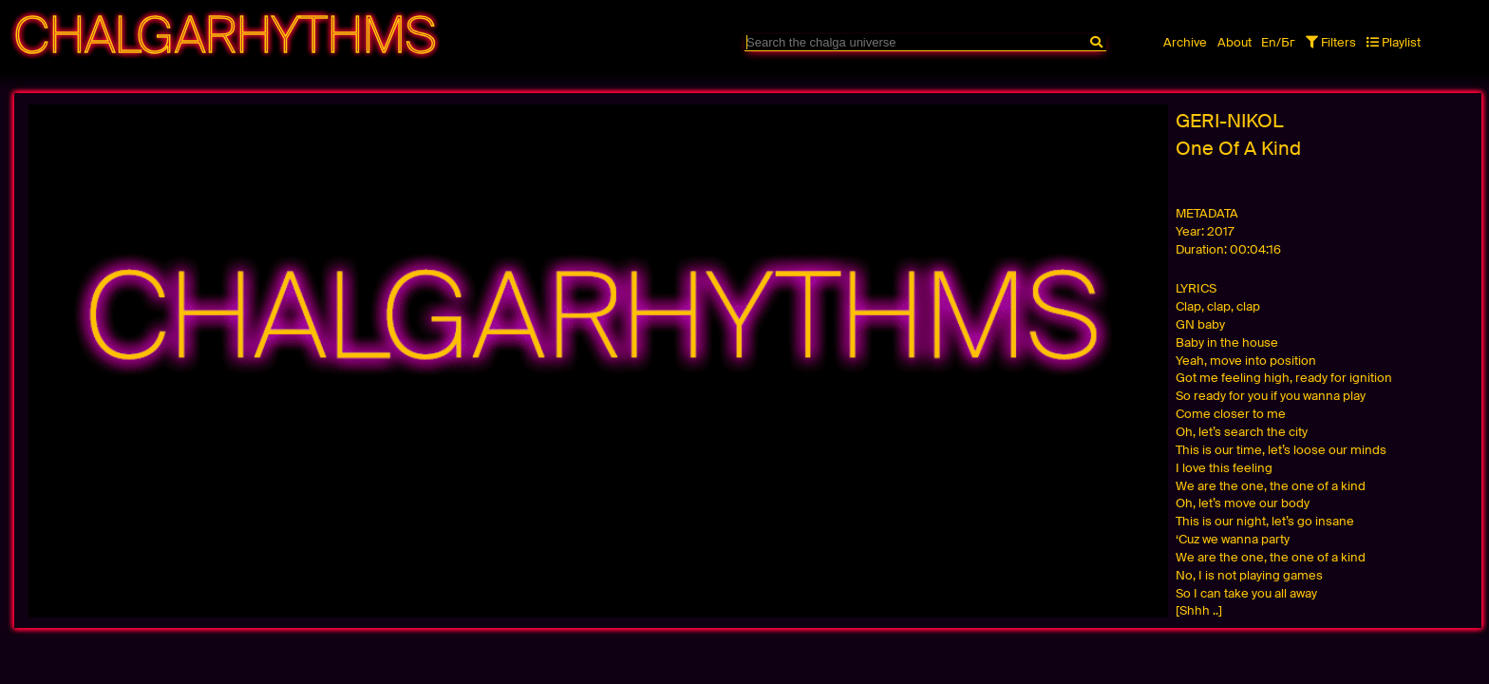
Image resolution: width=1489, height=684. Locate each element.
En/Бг (1278, 42)
